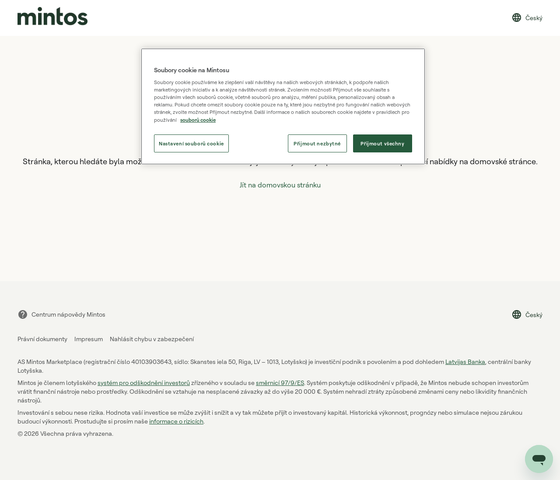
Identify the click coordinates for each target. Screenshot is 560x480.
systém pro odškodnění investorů (144, 382)
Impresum (88, 338)
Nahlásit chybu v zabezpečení (152, 338)
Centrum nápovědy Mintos (61, 314)
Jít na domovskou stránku (280, 184)
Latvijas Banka (465, 361)
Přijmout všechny (382, 143)
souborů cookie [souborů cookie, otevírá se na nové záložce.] (198, 119)
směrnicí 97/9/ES (280, 382)
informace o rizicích (176, 421)
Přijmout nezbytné (317, 143)
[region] (283, 106)
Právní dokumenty (42, 338)
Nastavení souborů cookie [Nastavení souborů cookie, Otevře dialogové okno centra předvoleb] (191, 143)
